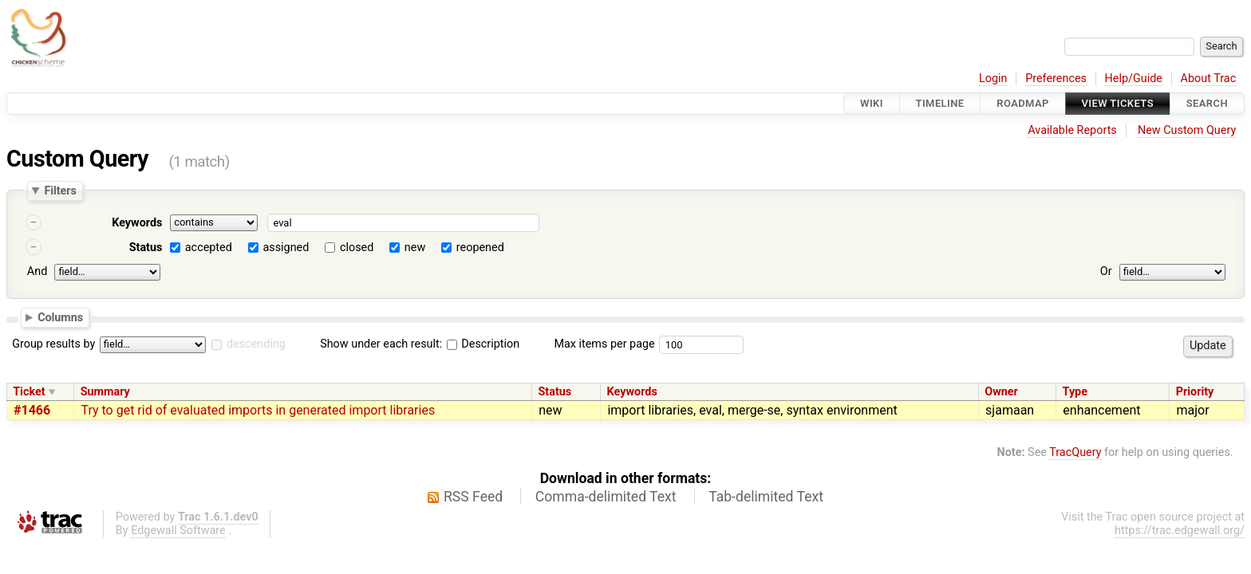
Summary (105, 392)
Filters (60, 190)
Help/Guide (1133, 78)
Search (1207, 103)
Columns (60, 316)
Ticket (29, 392)
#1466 (32, 410)
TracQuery (1075, 452)
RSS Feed (473, 497)
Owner (1001, 392)
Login (993, 78)
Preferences (1056, 78)
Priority (1195, 392)
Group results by (53, 344)
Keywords (137, 223)
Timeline (940, 103)
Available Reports (1072, 130)
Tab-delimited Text (765, 497)
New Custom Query (1187, 130)
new (415, 247)
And (37, 271)
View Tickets (1118, 103)
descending (256, 344)
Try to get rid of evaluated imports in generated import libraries (258, 410)
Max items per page (604, 344)
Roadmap (1022, 103)
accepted (208, 247)
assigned (285, 247)
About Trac (1209, 78)
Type (1075, 392)
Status (146, 247)
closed (356, 247)
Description (483, 344)
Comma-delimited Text (606, 497)
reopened (480, 247)
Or (1106, 271)
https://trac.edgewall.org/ (1180, 530)
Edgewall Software (178, 530)
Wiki (871, 103)
